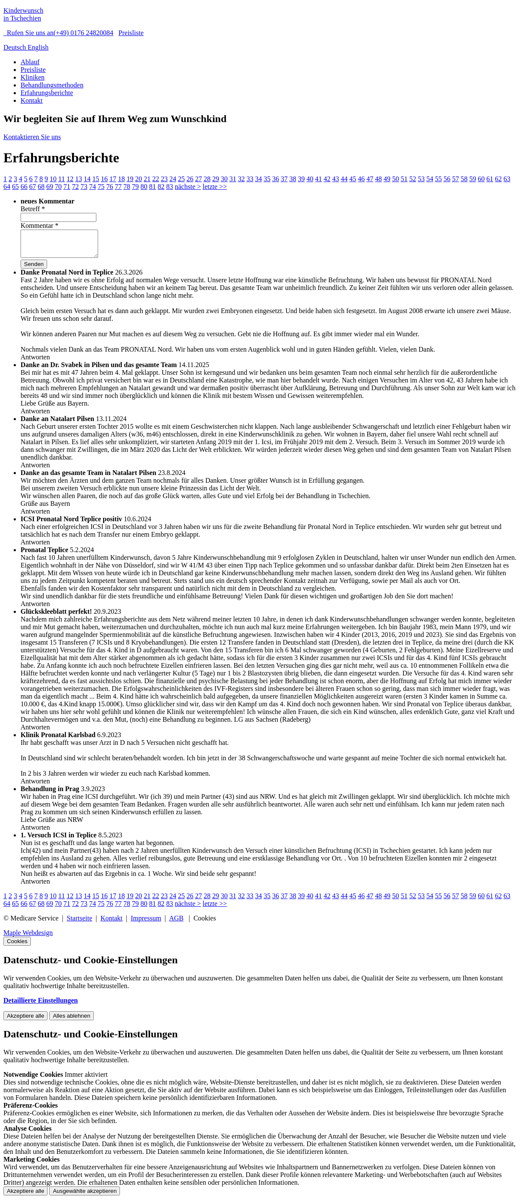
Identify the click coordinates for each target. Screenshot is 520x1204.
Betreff (33, 208)
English (37, 47)
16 (104, 178)
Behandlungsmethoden (52, 85)
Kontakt (32, 100)
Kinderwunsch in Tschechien (23, 14)
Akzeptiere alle (25, 1021)
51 (403, 178)
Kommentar (39, 225)
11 (61, 178)
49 (386, 178)
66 (24, 186)
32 (241, 178)
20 (138, 178)
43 (335, 178)
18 (121, 178)
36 (275, 178)
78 (126, 186)
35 (266, 178)
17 (112, 178)
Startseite (80, 923)
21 (146, 178)
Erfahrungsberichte (47, 92)
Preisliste (131, 32)
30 (224, 178)
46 (361, 178)
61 (489, 178)
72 (75, 186)
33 (249, 178)
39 (301, 178)
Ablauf (30, 62)
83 (169, 186)
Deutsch (15, 47)
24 (172, 178)
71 (66, 186)
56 (446, 178)
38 (292, 178)
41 (318, 178)
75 (101, 186)
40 (309, 178)
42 (326, 178)
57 (455, 178)
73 (84, 186)
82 (161, 186)
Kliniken (33, 77)
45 (352, 178)
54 (429, 178)
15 (95, 178)
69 (49, 186)
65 (15, 186)
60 (481, 178)
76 (109, 186)
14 (87, 178)
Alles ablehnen (71, 1021)
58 (463, 178)
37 (284, 178)
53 (421, 178)
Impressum (146, 923)
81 (152, 186)
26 (189, 178)
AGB (176, 923)
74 (92, 186)
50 (395, 178)
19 (129, 178)
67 (32, 186)
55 (438, 178)
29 (215, 178)
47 (369, 178)
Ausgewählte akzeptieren (85, 1196)
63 (506, 178)
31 (232, 178)
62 (498, 178)
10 (53, 178)
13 (78, 178)
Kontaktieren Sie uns (32, 136)
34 (258, 178)
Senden (34, 269)
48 (378, 178)
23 (164, 178)
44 (344, 178)
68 (41, 186)
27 (198, 178)
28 (206, 178)
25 (181, 178)
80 (143, 186)
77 (118, 186)
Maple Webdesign (28, 937)
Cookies (17, 946)
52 (412, 178)
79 (135, 186)
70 (58, 186)
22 (155, 178)
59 (472, 178)
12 (69, 178)
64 (6, 186)
